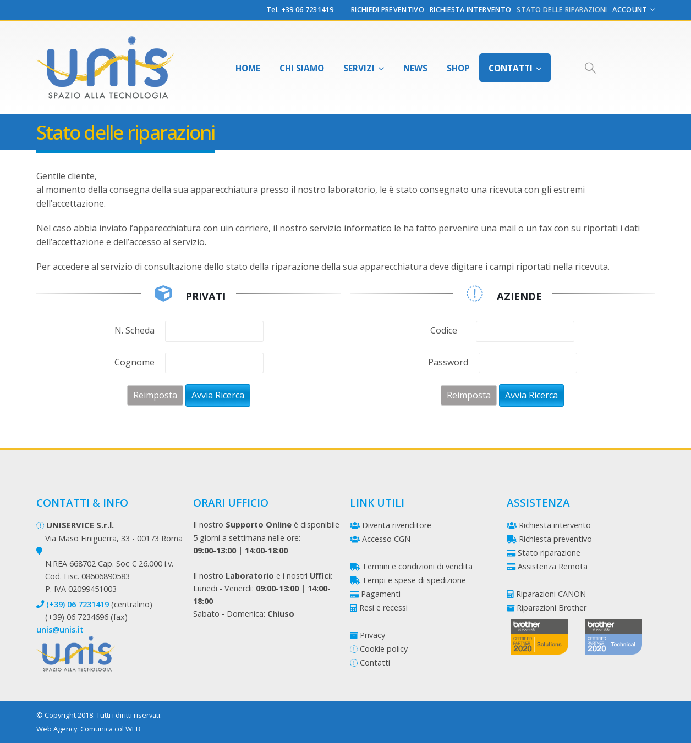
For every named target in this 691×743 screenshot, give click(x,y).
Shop (458, 68)
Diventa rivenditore (396, 525)
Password (448, 362)
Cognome (134, 362)
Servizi (359, 68)
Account (629, 9)
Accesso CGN (386, 539)
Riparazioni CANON (551, 594)
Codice (443, 330)
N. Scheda (134, 330)
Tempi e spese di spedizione (414, 580)
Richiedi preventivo (387, 9)
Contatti (511, 68)
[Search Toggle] (590, 68)
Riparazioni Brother (551, 607)
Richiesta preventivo (555, 539)
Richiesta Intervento (470, 9)
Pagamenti (381, 594)
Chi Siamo (301, 68)
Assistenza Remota (553, 566)
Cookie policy (384, 649)
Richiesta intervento (555, 525)
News (415, 68)
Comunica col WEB (110, 729)
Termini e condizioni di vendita (417, 566)
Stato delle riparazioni (562, 9)
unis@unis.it (60, 629)
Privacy (372, 635)
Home (247, 68)
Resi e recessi (383, 607)
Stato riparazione (549, 552)
